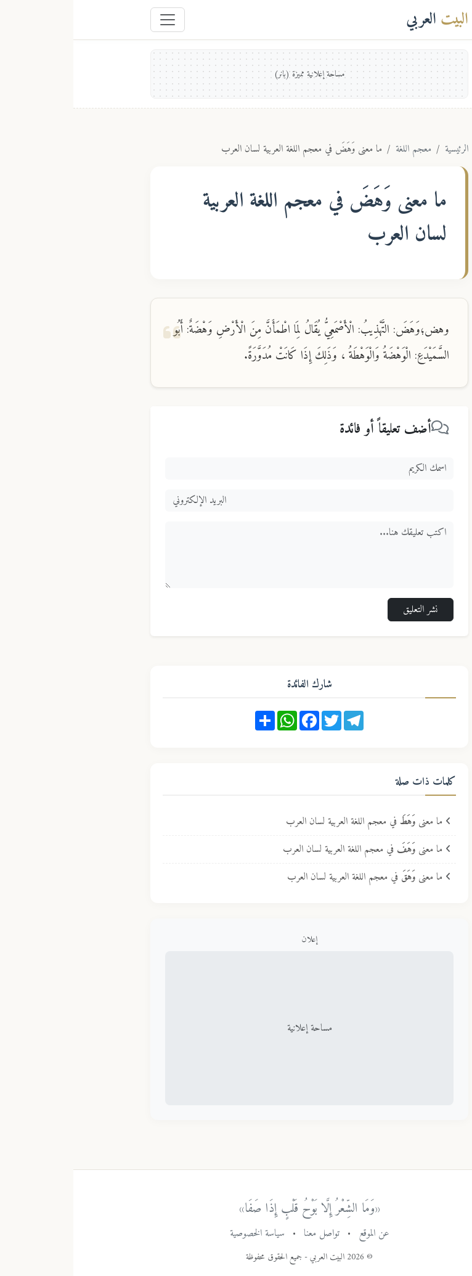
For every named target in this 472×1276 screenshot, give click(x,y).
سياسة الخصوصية (184, 1233)
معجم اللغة (340, 149)
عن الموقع (300, 1233)
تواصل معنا (248, 1233)
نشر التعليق (347, 609)
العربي (364, 19)
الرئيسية (383, 149)
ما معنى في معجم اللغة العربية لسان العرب (295, 821)
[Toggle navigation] (94, 19)
